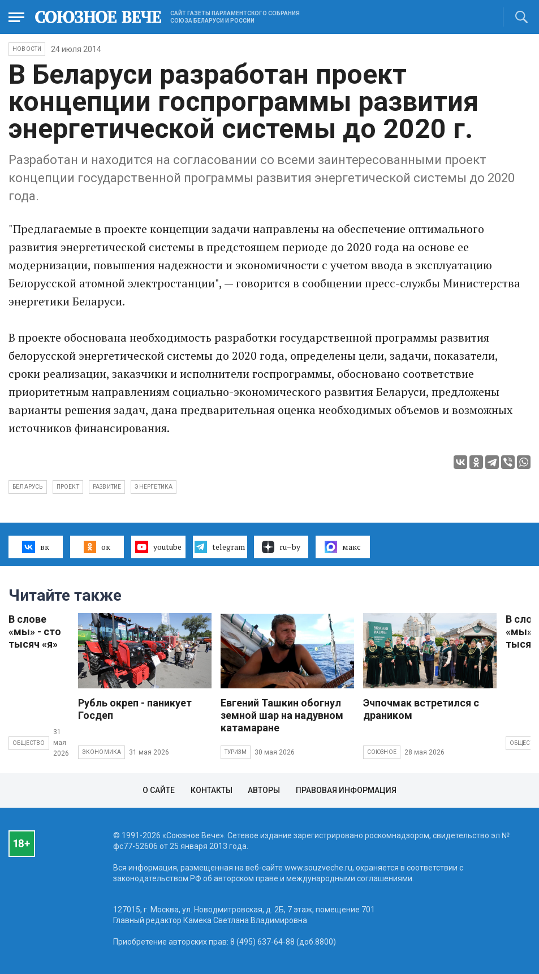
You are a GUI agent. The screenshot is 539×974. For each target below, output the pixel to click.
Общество (28, 743)
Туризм (236, 752)
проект (68, 487)
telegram (220, 547)
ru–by (281, 547)
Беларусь (27, 487)
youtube (158, 547)
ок (97, 547)
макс (343, 547)
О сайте (159, 790)
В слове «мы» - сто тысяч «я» (34, 631)
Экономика (102, 752)
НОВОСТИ (26, 49)
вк (35, 547)
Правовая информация (346, 790)
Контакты (211, 790)
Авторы (264, 790)
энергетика (154, 487)
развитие (107, 487)
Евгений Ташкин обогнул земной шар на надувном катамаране (282, 715)
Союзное (381, 752)
